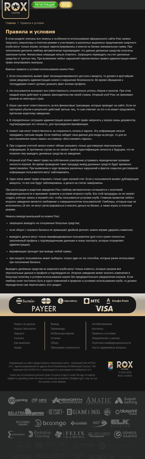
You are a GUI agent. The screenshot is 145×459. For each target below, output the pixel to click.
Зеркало (19, 333)
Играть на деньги (24, 323)
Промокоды (58, 328)
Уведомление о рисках (106, 338)
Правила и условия (104, 333)
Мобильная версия (62, 333)
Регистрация (45, 4)
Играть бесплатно (25, 328)
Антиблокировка (102, 323)
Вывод (55, 323)
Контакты (97, 328)
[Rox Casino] (15, 9)
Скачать (19, 338)
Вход (65, 4)
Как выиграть (22, 342)
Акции (18, 347)
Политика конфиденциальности (111, 342)
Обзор (54, 342)
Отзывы (55, 338)
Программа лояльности (65, 347)
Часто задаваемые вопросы (109, 347)
